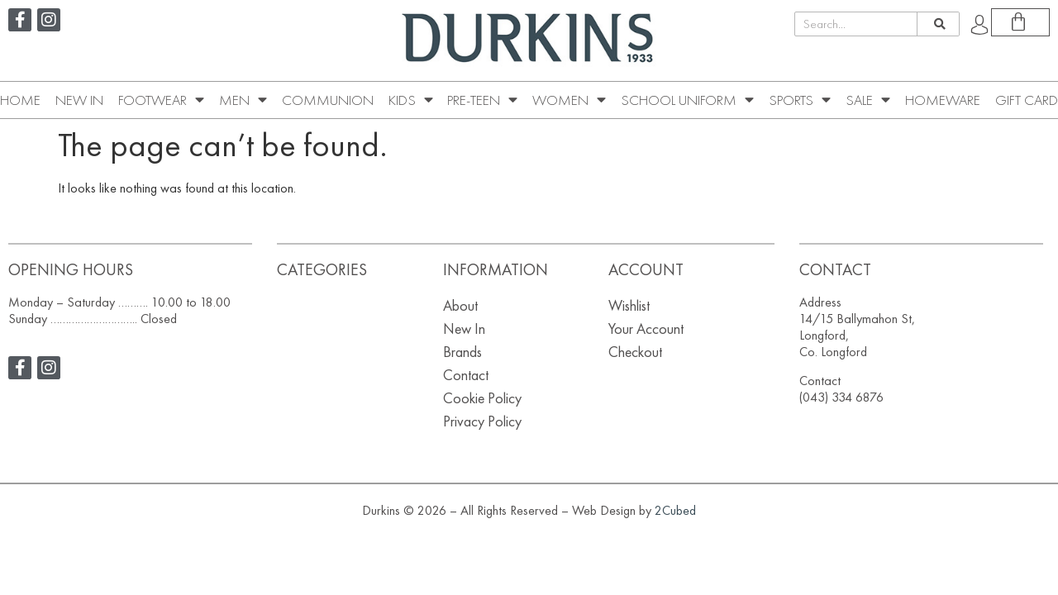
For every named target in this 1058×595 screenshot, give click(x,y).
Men (243, 100)
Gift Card (1026, 100)
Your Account (646, 328)
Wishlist (629, 305)
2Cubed (675, 510)
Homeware (942, 100)
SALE (868, 100)
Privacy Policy (482, 421)
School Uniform (687, 100)
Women (569, 100)
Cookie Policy (482, 397)
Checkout (635, 351)
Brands (462, 351)
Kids (410, 100)
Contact (465, 374)
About (460, 305)
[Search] (938, 24)
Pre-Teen (482, 100)
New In (79, 100)
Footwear (161, 100)
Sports (800, 100)
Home (20, 100)
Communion (328, 100)
